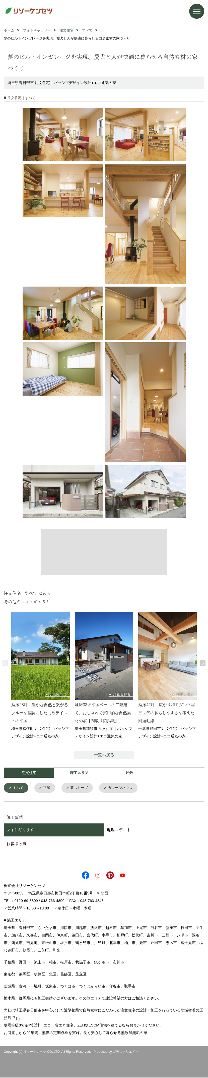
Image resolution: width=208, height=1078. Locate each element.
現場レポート (119, 830)
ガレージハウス (124, 788)
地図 (104, 893)
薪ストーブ (81, 788)
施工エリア (79, 772)
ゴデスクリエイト (126, 1052)
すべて (18, 788)
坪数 (129, 772)
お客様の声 (16, 844)
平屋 (48, 788)
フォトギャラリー (22, 830)
